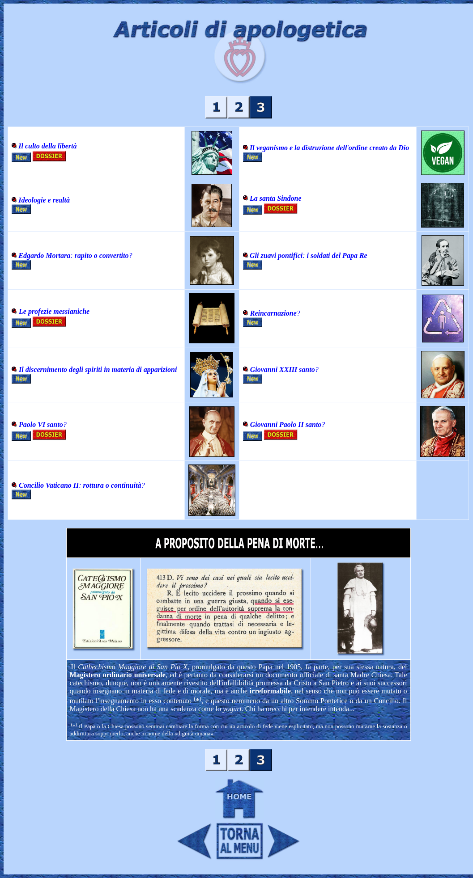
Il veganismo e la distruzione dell (298, 148)
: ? (112, 485)
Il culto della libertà (47, 146)
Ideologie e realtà (44, 200)
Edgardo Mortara (44, 255)
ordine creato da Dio (379, 148)
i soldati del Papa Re (336, 255)
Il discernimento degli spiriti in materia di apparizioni (98, 369)
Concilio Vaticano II (49, 485)
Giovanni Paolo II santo (286, 424)
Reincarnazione (273, 313)
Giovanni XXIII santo (282, 369)
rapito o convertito (101, 255)
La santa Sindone (276, 198)
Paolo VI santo (41, 424)
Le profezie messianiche (54, 311)
